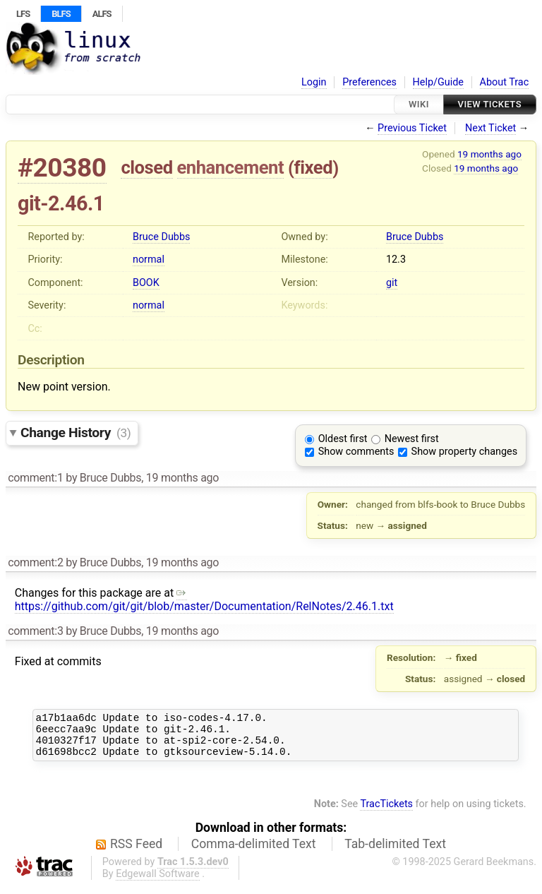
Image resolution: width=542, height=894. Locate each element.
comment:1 (35, 477)
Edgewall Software (158, 882)
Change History (75, 432)
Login (314, 82)
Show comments (356, 452)
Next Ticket (490, 128)
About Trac (504, 82)
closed (146, 167)
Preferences (369, 82)
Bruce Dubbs (161, 237)
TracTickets (386, 812)
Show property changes (464, 452)
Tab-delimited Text (395, 852)
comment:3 (35, 631)
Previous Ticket (412, 128)
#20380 (62, 168)
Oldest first (343, 439)
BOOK (146, 283)
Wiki (419, 104)
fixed (313, 167)
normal (148, 260)
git (391, 283)
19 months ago (489, 154)
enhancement (230, 167)
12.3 (396, 260)
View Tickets (490, 104)
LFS (23, 13)
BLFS (61, 13)
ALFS (102, 13)
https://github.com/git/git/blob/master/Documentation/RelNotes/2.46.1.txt (204, 599)
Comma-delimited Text (253, 852)
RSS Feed (136, 852)
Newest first (412, 439)
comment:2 (35, 562)
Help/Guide (438, 82)
